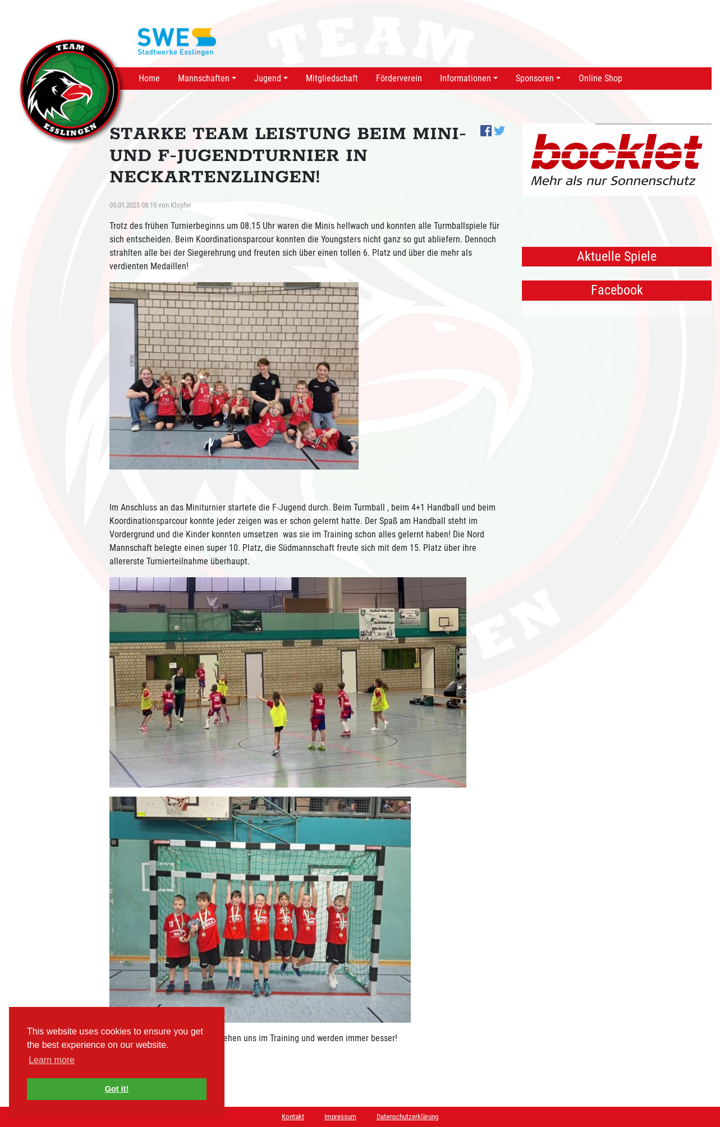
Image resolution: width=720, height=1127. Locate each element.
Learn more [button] (52, 1060)
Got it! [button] (117, 1088)
